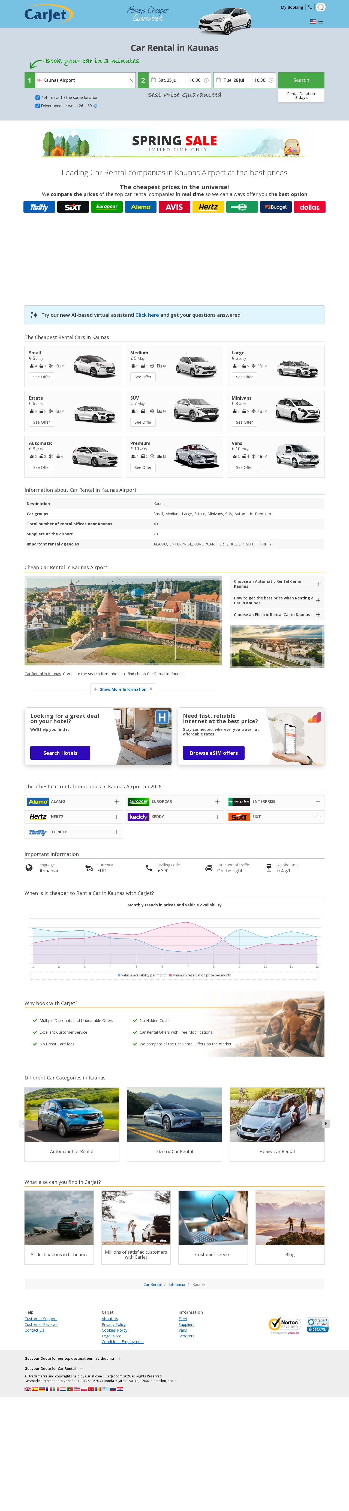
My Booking (292, 7)
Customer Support (41, 1318)
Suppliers (186, 1324)
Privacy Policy (114, 1324)
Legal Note (111, 1335)
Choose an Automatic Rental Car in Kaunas (267, 584)
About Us (110, 1318)
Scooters (186, 1335)
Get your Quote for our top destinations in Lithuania (69, 1358)
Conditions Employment (123, 1341)
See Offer (41, 376)
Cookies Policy (114, 1330)
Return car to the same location (69, 97)
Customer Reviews (41, 1324)
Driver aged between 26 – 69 (69, 105)
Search (301, 80)
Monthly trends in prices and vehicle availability (175, 904)
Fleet (183, 1318)
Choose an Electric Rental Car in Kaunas (272, 614)
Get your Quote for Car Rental (50, 1368)
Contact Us (34, 1330)
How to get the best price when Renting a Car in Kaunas (274, 600)
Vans (183, 1330)
